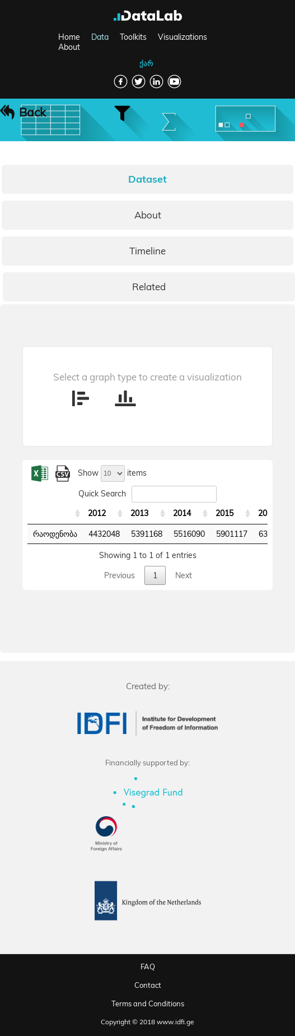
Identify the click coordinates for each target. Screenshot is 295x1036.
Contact (147, 985)
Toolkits (133, 37)
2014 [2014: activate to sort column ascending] (182, 513)
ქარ (146, 63)
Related (149, 286)
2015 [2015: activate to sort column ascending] (224, 513)
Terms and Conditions (147, 1003)
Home (69, 37)
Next (183, 575)
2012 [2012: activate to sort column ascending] (97, 513)
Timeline (147, 251)
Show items (112, 473)
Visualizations (182, 37)
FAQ (148, 966)
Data (100, 37)
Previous (119, 575)
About (69, 47)
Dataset (147, 179)
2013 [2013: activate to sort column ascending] (139, 513)
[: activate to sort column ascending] (55, 513)
